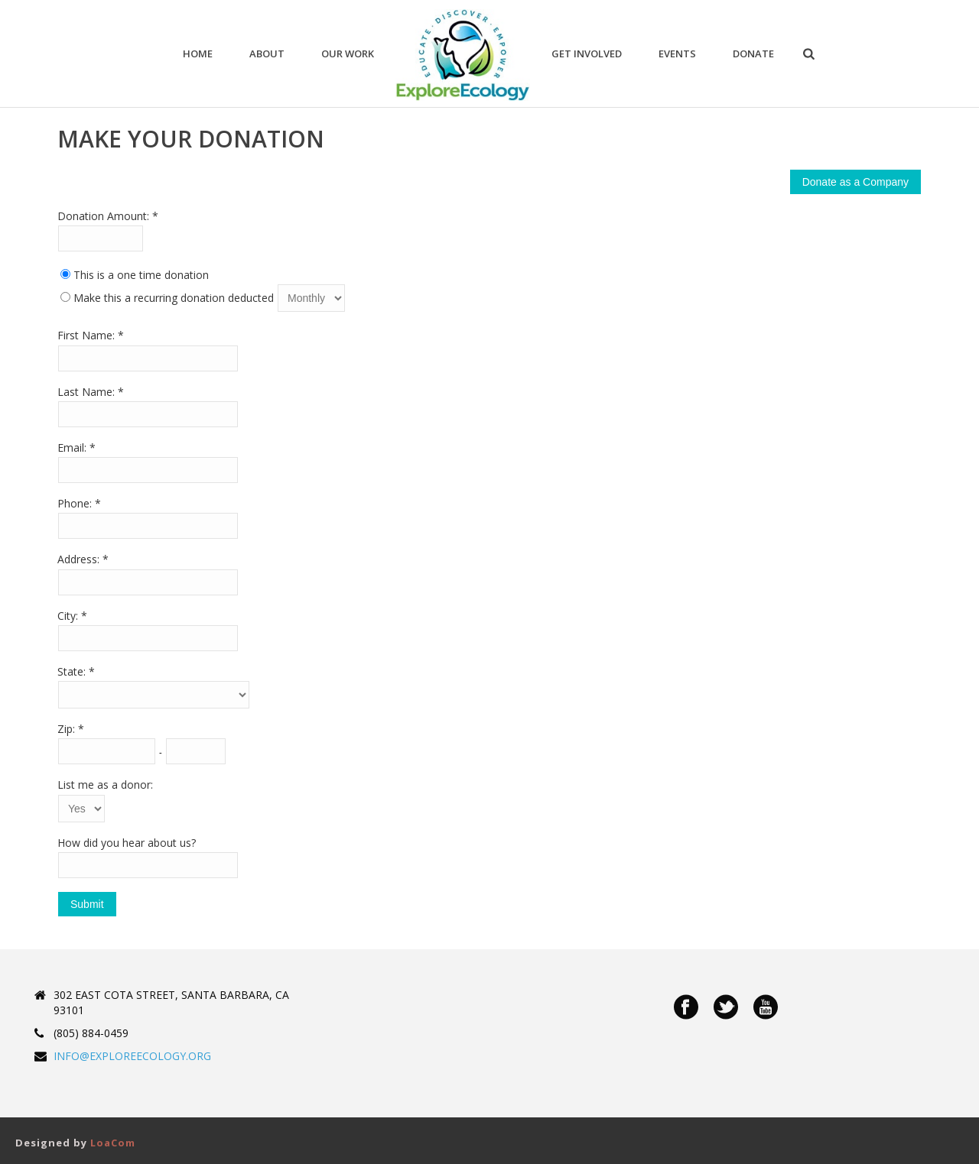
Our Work (347, 53)
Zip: (67, 728)
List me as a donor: (105, 784)
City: (69, 615)
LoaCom (112, 1142)
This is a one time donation (141, 274)
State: (73, 671)
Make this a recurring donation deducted (173, 297)
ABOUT (267, 53)
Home (198, 53)
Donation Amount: (104, 216)
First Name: (87, 335)
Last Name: (87, 391)
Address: (79, 559)
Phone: (76, 503)
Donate (753, 53)
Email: (73, 447)
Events (677, 53)
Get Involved (586, 53)
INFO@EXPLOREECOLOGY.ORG (132, 1056)
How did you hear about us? (126, 842)
